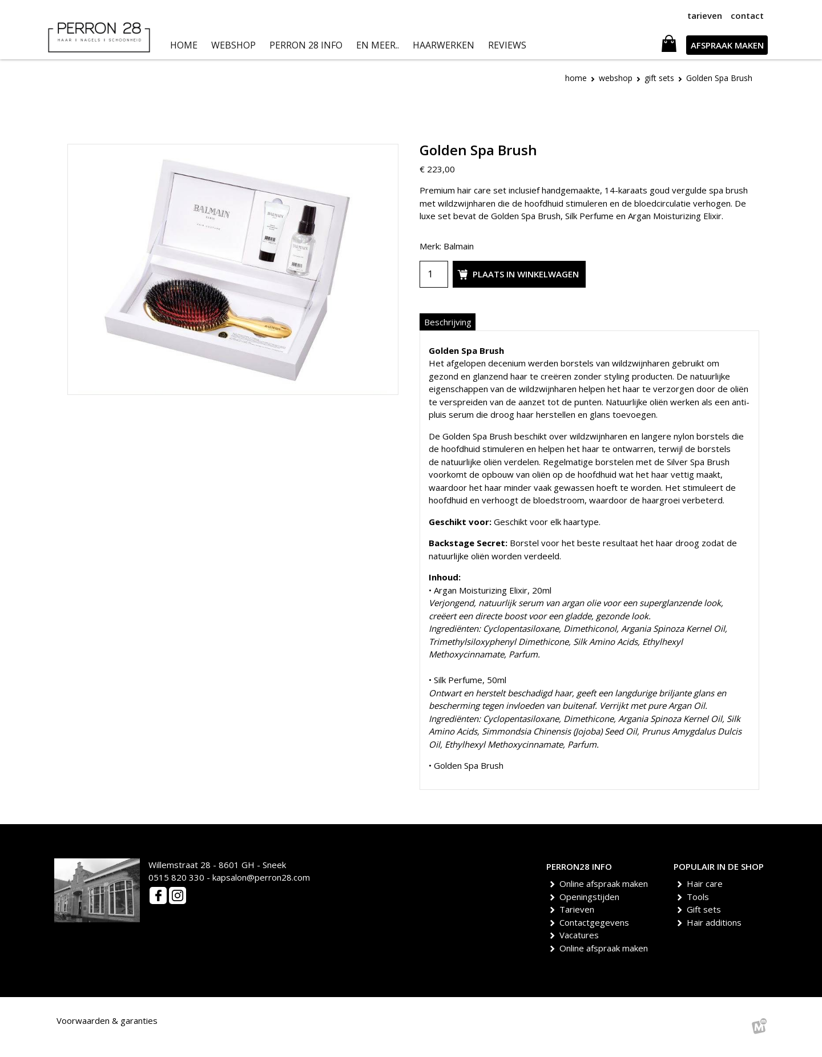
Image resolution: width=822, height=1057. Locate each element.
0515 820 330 (176, 877)
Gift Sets (659, 77)
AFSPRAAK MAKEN (727, 45)
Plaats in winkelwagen (516, 274)
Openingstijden (591, 896)
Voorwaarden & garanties (107, 1020)
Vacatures (581, 935)
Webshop (615, 77)
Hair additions (716, 922)
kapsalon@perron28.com (261, 877)
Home (576, 77)
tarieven (704, 15)
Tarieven (578, 909)
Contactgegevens (596, 922)
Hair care (707, 883)
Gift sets (706, 909)
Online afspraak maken (605, 883)
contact (747, 15)
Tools (700, 896)
